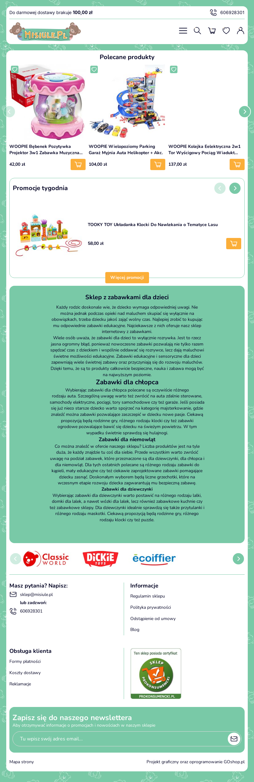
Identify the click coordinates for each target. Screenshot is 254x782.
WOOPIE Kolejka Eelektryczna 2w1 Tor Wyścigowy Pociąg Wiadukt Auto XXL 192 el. (204, 150)
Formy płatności (25, 661)
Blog (134, 630)
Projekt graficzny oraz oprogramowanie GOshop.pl (196, 762)
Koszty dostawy (25, 673)
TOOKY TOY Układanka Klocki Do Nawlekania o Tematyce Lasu (153, 225)
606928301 (227, 12)
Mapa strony (21, 762)
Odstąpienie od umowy (153, 619)
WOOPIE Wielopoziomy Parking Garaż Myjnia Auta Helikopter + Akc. (126, 150)
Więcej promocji (127, 277)
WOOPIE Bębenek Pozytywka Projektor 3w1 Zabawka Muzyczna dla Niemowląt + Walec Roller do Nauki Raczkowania (44, 150)
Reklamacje (20, 684)
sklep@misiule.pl (31, 594)
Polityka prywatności (150, 607)
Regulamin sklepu (147, 596)
